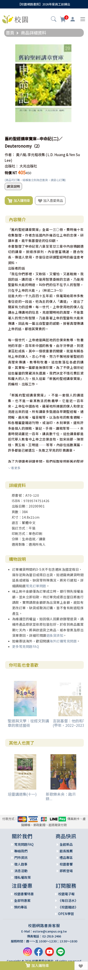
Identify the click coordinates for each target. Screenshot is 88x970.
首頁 (10, 32)
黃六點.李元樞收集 (30, 154)
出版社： (12, 165)
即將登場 (66, 870)
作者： (10, 154)
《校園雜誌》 (68, 907)
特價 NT (11, 172)
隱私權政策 (22, 877)
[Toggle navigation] (82, 19)
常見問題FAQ (24, 844)
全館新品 (66, 844)
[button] (53, 19)
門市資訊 (20, 857)
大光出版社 (28, 165)
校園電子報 (66, 893)
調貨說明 (13, 186)
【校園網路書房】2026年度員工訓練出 (44, 4)
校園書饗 (66, 864)
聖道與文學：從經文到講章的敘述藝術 (28, 723)
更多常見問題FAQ (25, 646)
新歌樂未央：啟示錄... (61, 796)
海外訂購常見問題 (63, 641)
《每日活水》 (68, 900)
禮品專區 (66, 857)
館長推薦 (66, 851)
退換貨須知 (54, 635)
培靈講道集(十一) (22, 794)
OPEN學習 (66, 913)
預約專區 (20, 907)
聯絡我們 (20, 851)
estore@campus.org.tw (50, 931)
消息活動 (20, 870)
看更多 (14, 468)
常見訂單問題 (36, 585)
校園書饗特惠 (24, 893)
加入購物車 (19, 201)
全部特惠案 (22, 900)
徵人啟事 (20, 864)
